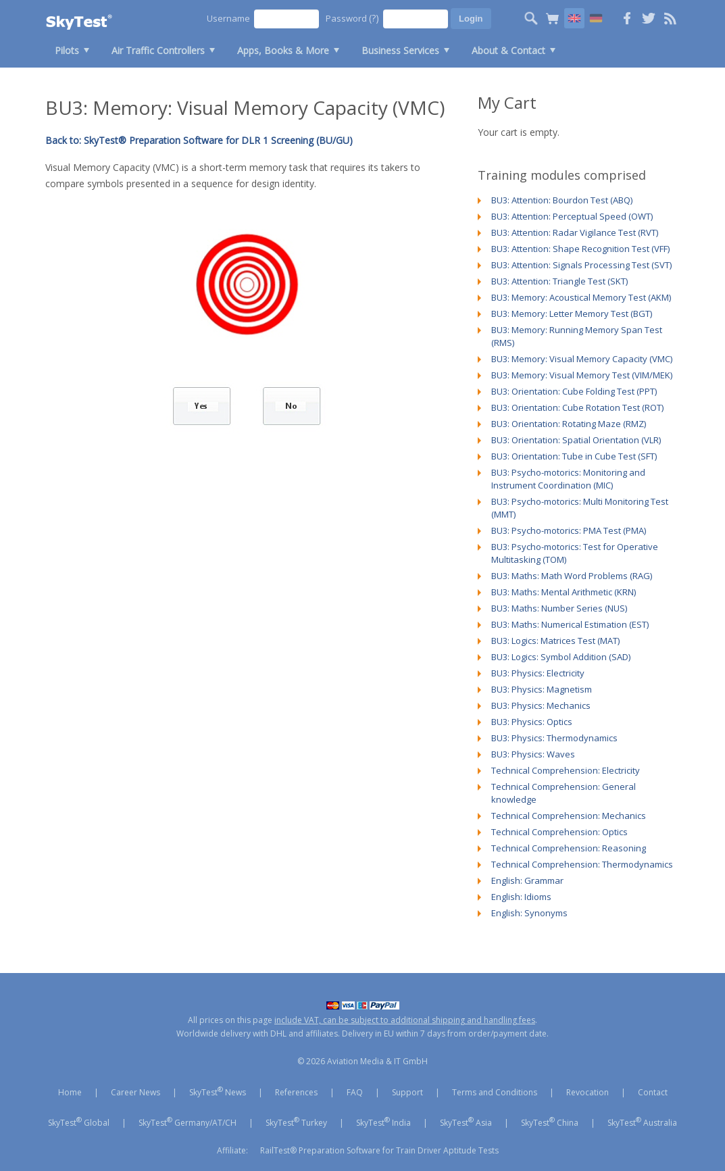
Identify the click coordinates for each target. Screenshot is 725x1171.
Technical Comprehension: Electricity (565, 770)
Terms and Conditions (494, 1092)
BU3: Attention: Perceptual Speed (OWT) (572, 216)
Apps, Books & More (283, 50)
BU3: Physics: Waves (533, 754)
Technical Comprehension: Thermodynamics (582, 864)
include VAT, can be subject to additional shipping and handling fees (404, 1020)
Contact (653, 1092)
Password (352, 17)
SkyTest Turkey (296, 1121)
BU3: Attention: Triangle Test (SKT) (559, 281)
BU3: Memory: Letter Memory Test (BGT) (571, 313)
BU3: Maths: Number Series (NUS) (559, 608)
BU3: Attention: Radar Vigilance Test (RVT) (574, 232)
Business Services (400, 50)
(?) (374, 17)
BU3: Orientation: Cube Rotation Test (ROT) (577, 407)
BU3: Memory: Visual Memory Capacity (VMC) (581, 359)
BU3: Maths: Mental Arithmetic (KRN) (563, 592)
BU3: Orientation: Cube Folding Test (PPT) (574, 391)
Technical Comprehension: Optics (559, 832)
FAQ (355, 1092)
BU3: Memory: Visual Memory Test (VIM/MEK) (581, 375)
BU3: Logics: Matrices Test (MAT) (555, 640)
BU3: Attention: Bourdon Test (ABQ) (561, 200)
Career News (135, 1092)
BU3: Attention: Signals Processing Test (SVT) (581, 265)
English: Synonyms (529, 913)
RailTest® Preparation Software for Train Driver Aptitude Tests (379, 1150)
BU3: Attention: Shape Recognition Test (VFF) (580, 249)
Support (407, 1092)
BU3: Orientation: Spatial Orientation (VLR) (576, 440)
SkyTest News (217, 1091)
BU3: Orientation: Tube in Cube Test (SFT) (574, 456)
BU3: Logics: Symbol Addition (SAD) (560, 657)
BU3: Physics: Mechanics (541, 705)
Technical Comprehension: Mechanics (568, 815)
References (296, 1092)
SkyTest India (383, 1121)
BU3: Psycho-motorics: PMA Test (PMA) (568, 530)
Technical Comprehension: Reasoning (568, 848)
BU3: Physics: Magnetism (541, 689)
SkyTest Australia (642, 1121)
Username (228, 18)
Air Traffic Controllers (158, 50)
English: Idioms (521, 897)
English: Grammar (527, 880)
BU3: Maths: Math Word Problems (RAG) (571, 576)
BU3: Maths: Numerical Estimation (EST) (570, 624)
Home (70, 1092)
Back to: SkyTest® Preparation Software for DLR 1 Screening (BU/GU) (199, 140)
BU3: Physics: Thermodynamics (554, 738)
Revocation (587, 1092)
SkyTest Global (78, 1121)
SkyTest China (549, 1121)
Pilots (67, 50)
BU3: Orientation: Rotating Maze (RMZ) (568, 424)
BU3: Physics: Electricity (537, 673)
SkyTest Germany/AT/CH (187, 1121)
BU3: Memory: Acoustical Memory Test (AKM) (581, 297)
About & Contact (508, 50)
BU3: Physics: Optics (531, 722)
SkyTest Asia (466, 1121)
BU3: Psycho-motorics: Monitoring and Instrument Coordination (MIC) (568, 478)
